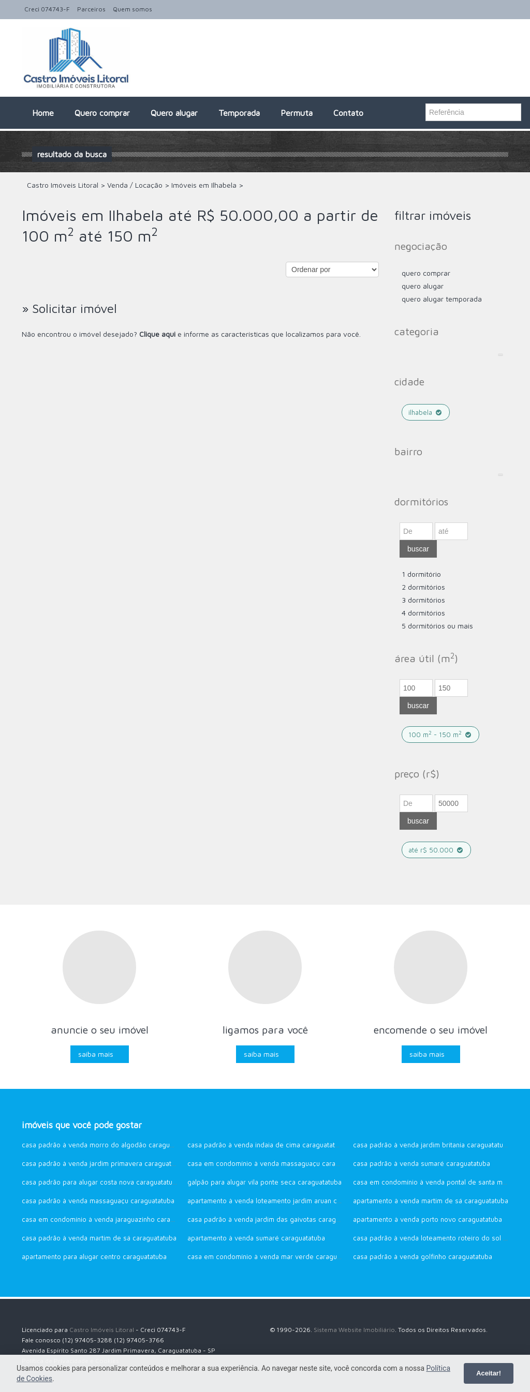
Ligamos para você (265, 1030)
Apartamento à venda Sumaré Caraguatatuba (256, 1238)
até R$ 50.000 (436, 850)
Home (43, 112)
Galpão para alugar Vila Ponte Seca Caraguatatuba (264, 1182)
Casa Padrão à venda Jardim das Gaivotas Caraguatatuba (274, 1219)
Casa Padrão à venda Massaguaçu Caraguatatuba (98, 1200)
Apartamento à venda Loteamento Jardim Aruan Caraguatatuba (282, 1200)
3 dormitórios (423, 599)
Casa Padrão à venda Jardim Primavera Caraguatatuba (105, 1163)
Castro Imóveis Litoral (101, 1330)
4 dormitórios (423, 612)
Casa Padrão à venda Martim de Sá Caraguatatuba (99, 1238)
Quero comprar (102, 112)
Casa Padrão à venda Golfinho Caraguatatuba (422, 1256)
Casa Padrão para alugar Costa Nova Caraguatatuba (101, 1182)
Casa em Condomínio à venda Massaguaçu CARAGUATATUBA (276, 1163)
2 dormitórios (423, 586)
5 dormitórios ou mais (437, 625)
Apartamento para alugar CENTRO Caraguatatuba (94, 1256)
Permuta (297, 112)
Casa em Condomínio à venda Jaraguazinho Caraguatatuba (111, 1219)
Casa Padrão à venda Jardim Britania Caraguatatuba (432, 1145)
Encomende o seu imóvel (431, 1030)
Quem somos (132, 9)
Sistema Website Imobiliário (354, 1330)
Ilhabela (425, 412)
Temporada (239, 112)
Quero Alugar (423, 285)
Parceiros (91, 9)
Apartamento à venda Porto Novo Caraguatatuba (427, 1219)
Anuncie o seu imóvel (100, 1030)
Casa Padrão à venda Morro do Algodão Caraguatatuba (107, 1145)
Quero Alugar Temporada (442, 298)
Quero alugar (174, 112)
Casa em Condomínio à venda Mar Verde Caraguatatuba (273, 1256)
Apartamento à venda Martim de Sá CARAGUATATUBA (430, 1200)
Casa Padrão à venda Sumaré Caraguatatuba (421, 1163)
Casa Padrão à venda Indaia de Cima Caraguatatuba (266, 1145)
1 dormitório (421, 574)
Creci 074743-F (47, 9)
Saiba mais (95, 1054)
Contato (348, 112)
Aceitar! (488, 1373)
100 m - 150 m (440, 734)
